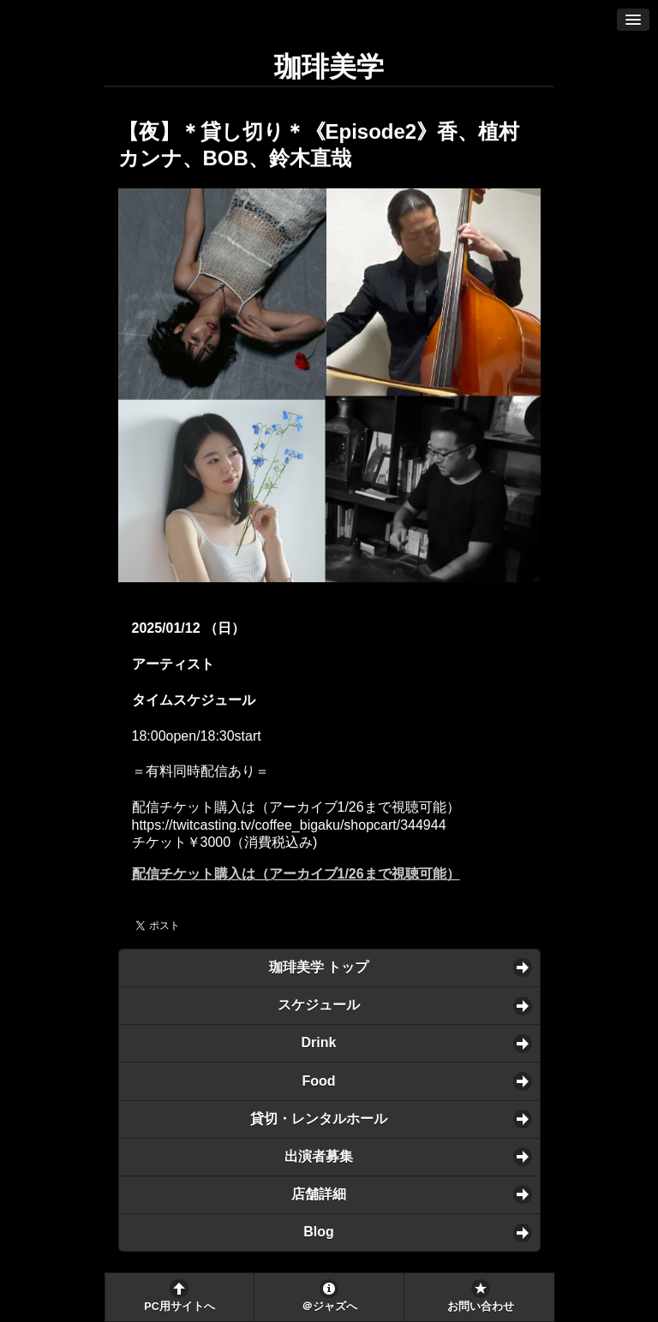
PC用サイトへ (179, 1307)
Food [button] (318, 1081)
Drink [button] (319, 1042)
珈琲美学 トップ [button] (318, 967)
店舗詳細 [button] (318, 1194)
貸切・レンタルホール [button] (318, 1118)
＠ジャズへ (329, 1307)
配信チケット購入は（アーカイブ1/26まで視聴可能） (296, 873)
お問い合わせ (480, 1307)
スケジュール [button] (319, 1004)
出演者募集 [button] (318, 1156)
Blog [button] (318, 1231)
